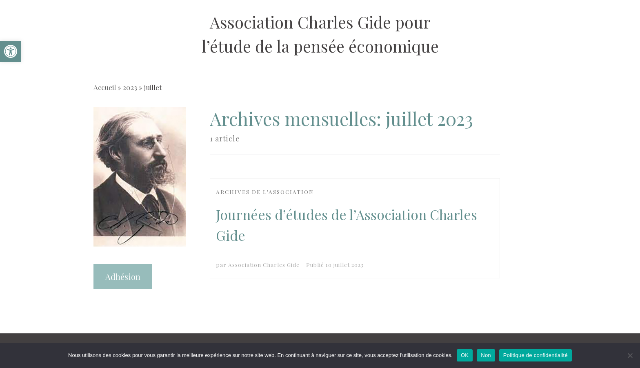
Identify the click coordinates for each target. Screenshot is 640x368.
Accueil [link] (104, 87)
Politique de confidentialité (535, 355)
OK (465, 355)
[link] (10, 51)
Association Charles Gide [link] (264, 264)
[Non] (630, 355)
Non (486, 355)
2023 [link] (130, 87)
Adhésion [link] (122, 276)
